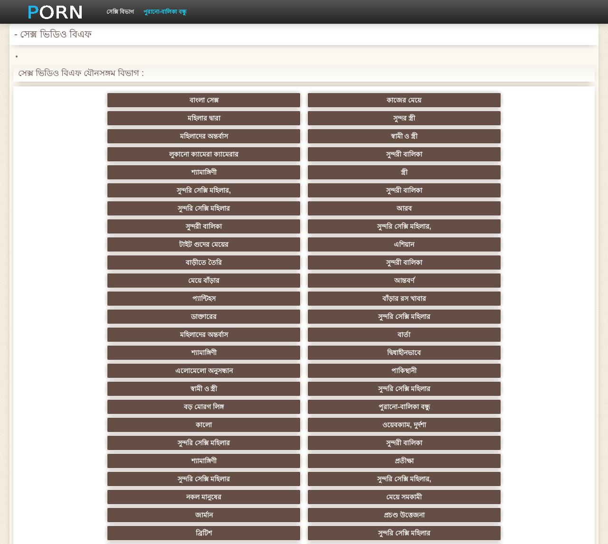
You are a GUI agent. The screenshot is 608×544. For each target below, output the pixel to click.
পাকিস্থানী (164, 190)
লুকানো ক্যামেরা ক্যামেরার (71, 118)
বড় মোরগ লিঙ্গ (444, 190)
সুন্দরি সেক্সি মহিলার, (444, 118)
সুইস (536, 389)
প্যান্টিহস (443, 154)
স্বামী (443, 443)
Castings (536, 371)
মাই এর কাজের (257, 371)
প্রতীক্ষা (536, 208)
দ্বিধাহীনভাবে (536, 172)
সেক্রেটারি (443, 389)
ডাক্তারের (71, 172)
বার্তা (350, 172)
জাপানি (350, 280)
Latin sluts (350, 334)
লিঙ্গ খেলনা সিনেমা (443, 425)
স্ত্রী (350, 118)
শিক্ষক (536, 280)
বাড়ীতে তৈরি (71, 154)
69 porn (71, 407)
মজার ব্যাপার (164, 334)
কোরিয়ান (71, 425)
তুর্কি (443, 298)
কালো (71, 208)
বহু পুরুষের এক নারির (71, 334)
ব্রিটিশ (71, 244)
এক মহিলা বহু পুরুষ (536, 334)
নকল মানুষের (257, 226)
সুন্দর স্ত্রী (350, 100)
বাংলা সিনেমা (164, 280)
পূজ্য (257, 298)
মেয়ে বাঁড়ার (257, 154)
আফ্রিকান (165, 443)
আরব (164, 136)
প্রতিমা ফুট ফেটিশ (443, 316)
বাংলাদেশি (71, 316)
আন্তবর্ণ (351, 154)
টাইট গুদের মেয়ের (443, 136)
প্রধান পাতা (466, 529)
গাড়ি (443, 262)
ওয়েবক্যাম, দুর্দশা (164, 208)
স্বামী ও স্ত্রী (536, 100)
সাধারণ (164, 371)
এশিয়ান (536, 136)
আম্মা (257, 334)
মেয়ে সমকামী (350, 226)
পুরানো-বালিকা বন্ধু (164, 12)
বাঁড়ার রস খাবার (537, 154)
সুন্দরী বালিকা (164, 118)
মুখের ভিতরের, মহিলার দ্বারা (351, 425)
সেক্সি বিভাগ (120, 12)
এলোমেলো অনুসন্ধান (71, 190)
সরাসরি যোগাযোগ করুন (350, 407)
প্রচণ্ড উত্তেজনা (536, 226)
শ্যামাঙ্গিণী (257, 118)
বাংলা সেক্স (71, 100)
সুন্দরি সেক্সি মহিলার (71, 136)
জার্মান (443, 226)
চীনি (350, 352)
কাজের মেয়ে (164, 100)
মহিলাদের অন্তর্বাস (443, 100)
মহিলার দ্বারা (257, 100)
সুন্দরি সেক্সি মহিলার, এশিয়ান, (164, 316)
